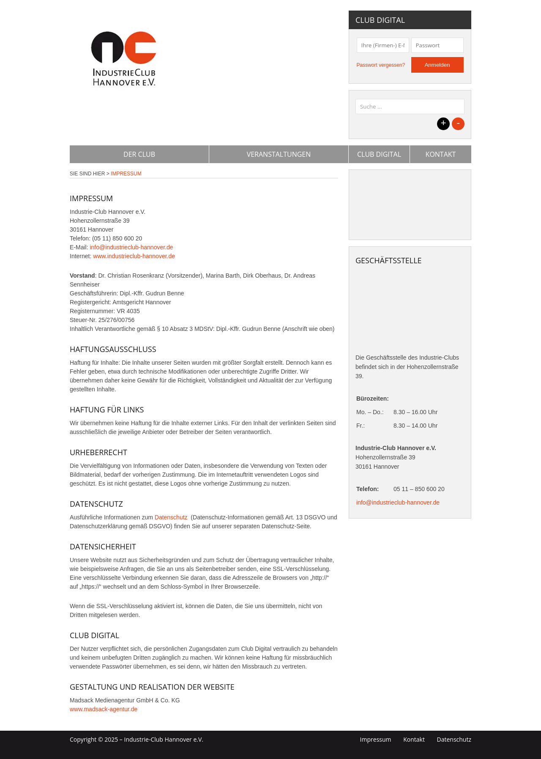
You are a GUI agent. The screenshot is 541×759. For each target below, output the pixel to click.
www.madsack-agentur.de (103, 709)
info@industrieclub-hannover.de (131, 247)
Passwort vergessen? (381, 65)
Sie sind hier (87, 174)
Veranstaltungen (279, 154)
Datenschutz (172, 517)
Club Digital (379, 154)
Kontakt (441, 154)
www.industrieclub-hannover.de (134, 256)
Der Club (139, 154)
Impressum (375, 739)
